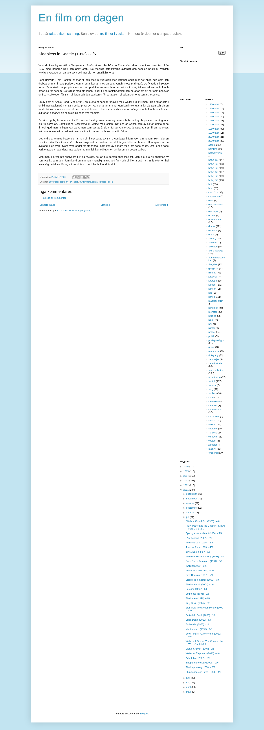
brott (210, 188)
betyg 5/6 (213, 176)
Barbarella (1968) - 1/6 (197, 624)
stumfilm (212, 405)
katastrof (213, 280)
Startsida (105, 204)
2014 (186, 476)
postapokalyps (216, 340)
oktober (190, 503)
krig (210, 292)
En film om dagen (81, 18)
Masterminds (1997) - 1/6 (199, 629)
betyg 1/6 (213, 160)
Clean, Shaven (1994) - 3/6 (200, 648)
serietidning (214, 377)
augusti (190, 512)
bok (210, 184)
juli (188, 517)
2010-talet (213, 140)
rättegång (213, 355)
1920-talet (213, 104)
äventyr (212, 448)
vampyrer (213, 436)
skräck (211, 381)
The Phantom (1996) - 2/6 (199, 542)
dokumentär (214, 219)
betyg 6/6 (213, 180)
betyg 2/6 (213, 164)
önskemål (213, 452)
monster (212, 311)
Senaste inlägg (47, 204)
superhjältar (214, 409)
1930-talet (213, 108)
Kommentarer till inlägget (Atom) (74, 210)
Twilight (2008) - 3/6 (196, 565)
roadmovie (214, 351)
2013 (186, 480)
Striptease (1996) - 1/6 (197, 593)
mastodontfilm (215, 300)
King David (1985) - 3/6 (198, 603)
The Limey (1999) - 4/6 (198, 598)
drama (211, 226)
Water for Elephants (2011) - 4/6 (202, 653)
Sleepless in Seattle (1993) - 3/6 (202, 579)
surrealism (213, 416)
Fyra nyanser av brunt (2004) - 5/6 (204, 533)
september (192, 507)
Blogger (144, 713)
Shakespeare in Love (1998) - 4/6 (203, 672)
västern (212, 440)
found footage (215, 250)
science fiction (215, 370)
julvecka (212, 276)
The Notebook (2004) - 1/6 (199, 584)
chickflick (74, 182)
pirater (211, 328)
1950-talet (213, 116)
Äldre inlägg (161, 204)
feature (212, 242)
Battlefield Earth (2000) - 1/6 (200, 615)
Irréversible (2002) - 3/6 (198, 552)
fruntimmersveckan (89, 182)
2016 (186, 466)
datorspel (213, 211)
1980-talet (213, 128)
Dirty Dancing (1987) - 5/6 (199, 575)
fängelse (212, 264)
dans (211, 200)
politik (211, 336)
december (191, 493)
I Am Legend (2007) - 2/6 (199, 538)
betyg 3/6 (64, 182)
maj (188, 682)
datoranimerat (215, 204)
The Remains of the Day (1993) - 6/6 (205, 556)
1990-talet (53, 182)
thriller (211, 424)
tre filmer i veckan (113, 34)
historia (212, 272)
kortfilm (212, 288)
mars (189, 691)
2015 (186, 471)
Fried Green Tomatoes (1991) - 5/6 (204, 561)
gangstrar (213, 268)
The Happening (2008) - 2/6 (200, 667)
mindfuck (213, 307)
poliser (211, 332)
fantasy (212, 238)
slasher (212, 385)
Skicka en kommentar (54, 197)
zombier (212, 444)
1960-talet (213, 120)
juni (188, 677)
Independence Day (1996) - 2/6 (202, 662)
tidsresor (213, 428)
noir (210, 324)
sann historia (215, 363)
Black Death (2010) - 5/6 (198, 619)
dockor (212, 215)
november (191, 498)
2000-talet (213, 136)
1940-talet (213, 112)
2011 (186, 489)
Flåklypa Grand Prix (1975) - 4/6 (202, 521)
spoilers (212, 393)
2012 (186, 485)
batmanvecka (215, 153)
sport (211, 397)
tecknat (212, 420)
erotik (211, 234)
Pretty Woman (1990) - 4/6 (200, 570)
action (211, 145)
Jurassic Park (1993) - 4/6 (199, 547)
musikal (212, 316)
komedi (102, 182)
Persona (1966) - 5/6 (196, 589)
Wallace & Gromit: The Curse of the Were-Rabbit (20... (204, 643)
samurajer (213, 359)
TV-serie (212, 432)
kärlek (110, 182)
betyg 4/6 (213, 172)
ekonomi (212, 230)
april (188, 687)
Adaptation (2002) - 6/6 (198, 658)
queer (211, 347)
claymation (214, 196)
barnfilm (212, 149)
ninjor (211, 320)
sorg (210, 389)
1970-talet (213, 124)
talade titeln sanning (64, 34)
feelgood (213, 246)
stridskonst (214, 401)
